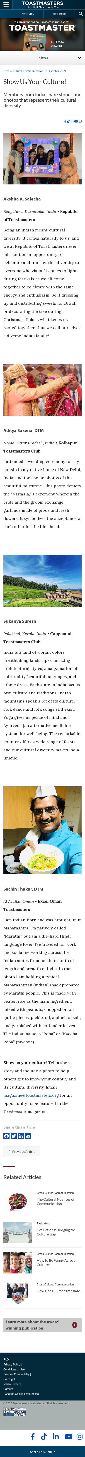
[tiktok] (68, 121)
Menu (43, 57)
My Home (28, 13)
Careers (8, 1389)
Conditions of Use (14, 1369)
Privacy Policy (11, 1364)
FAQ (6, 1359)
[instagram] (80, 121)
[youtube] (76, 121)
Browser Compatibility (16, 1374)
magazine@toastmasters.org (31, 1095)
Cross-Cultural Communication (23, 71)
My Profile (59, 13)
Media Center (11, 1384)
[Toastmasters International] (42, 4)
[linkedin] (72, 121)
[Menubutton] (6, 4)
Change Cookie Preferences (22, 1394)
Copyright (9, 1379)
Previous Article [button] (21, 1151)
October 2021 (57, 71)
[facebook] (65, 121)
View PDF (57, 45)
